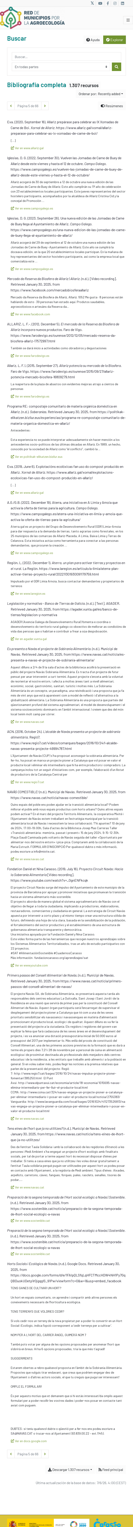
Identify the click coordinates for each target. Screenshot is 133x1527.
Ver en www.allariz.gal (27, 148)
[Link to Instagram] (115, 3)
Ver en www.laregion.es (28, 593)
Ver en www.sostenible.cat (30, 1220)
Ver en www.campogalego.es (32, 208)
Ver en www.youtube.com (29, 965)
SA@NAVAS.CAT (22, 1433)
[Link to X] (92, 3)
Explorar (114, 40)
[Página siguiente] (45, 106)
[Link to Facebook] (108, 3)
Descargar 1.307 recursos (68, 1469)
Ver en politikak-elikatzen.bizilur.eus (36, 456)
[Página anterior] (11, 106)
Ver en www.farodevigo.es (30, 356)
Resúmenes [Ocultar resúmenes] (112, 106)
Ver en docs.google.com (29, 1441)
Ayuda (93, 40)
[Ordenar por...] (101, 94)
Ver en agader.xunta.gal (29, 639)
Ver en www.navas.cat (27, 722)
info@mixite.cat (44, 851)
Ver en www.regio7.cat (27, 782)
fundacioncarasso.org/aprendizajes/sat (61, 958)
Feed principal (111, 1469)
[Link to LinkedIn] (122, 3)
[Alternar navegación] (128, 20)
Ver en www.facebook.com (30, 314)
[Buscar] (116, 67)
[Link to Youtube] (100, 3)
